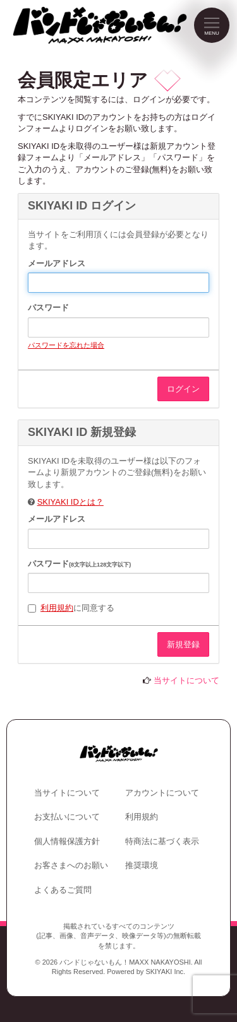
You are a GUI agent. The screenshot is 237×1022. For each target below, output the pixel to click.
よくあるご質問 (63, 890)
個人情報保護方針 (67, 841)
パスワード (48, 307)
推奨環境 (141, 865)
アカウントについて (162, 792)
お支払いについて (67, 816)
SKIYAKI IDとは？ (70, 502)
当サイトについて (186, 680)
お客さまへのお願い (71, 865)
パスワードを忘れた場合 (66, 345)
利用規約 (56, 608)
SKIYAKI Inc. (165, 971)
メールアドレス (56, 263)
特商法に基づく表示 (162, 841)
